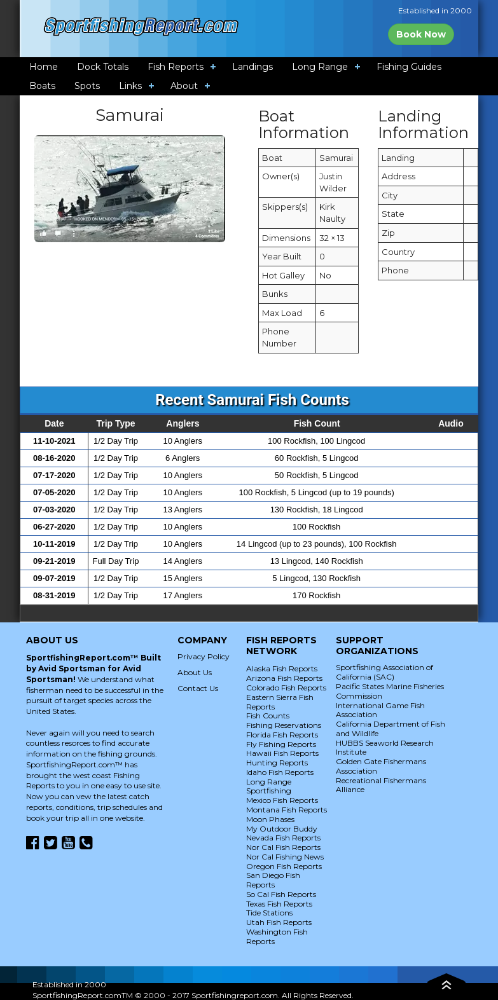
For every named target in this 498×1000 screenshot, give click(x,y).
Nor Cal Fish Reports (283, 847)
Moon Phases (270, 819)
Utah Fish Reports (279, 922)
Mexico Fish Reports (282, 800)
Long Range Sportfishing (268, 786)
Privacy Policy (203, 656)
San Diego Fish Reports (273, 879)
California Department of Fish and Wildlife (390, 728)
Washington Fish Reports (277, 936)
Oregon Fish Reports (284, 866)
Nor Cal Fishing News (285, 856)
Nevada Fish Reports (283, 837)
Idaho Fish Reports (280, 772)
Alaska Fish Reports (281, 668)
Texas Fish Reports (279, 903)
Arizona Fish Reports (284, 678)
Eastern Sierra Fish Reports (280, 701)
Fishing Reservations (283, 725)
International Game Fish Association (380, 710)
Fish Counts (267, 715)
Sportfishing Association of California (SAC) (384, 672)
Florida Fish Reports (282, 734)
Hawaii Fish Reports (282, 753)
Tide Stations (269, 912)
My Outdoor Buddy (281, 828)
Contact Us (197, 688)
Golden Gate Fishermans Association (381, 766)
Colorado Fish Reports (286, 687)
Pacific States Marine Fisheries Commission (390, 691)
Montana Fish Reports (286, 809)
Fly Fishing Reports (281, 744)
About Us (194, 672)
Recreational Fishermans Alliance (381, 785)
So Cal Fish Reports (281, 894)
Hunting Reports (277, 762)
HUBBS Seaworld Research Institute (385, 747)
